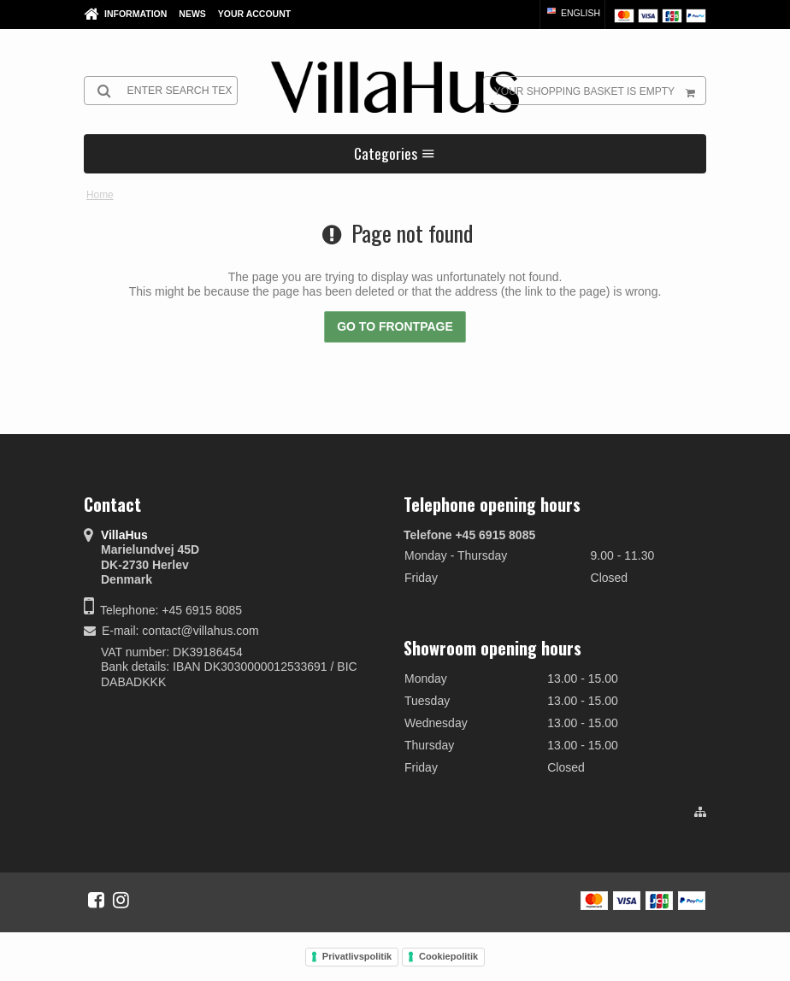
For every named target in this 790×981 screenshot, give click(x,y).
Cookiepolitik (448, 956)
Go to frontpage (395, 326)
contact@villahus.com (200, 630)
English (572, 13)
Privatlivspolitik (357, 956)
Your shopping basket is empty (599, 90)
